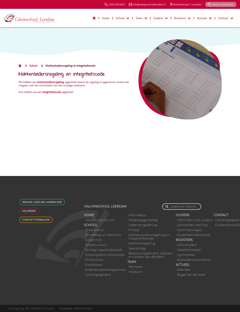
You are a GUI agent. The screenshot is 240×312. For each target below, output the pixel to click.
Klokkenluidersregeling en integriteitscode (70, 65)
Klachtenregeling (141, 243)
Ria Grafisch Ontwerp (39, 308)
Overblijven (94, 265)
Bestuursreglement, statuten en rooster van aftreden (150, 255)
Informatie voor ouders (194, 220)
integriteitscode (51, 92)
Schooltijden (187, 245)
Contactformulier (36, 219)
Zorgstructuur (96, 245)
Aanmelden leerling (192, 225)
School (122, 18)
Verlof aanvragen (189, 230)
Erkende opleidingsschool (105, 270)
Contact (225, 18)
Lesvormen (93, 240)
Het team (135, 267)
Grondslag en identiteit (103, 235)
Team (141, 18)
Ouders (161, 18)
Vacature (135, 272)
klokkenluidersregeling (50, 82)
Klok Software (83, 308)
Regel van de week (191, 274)
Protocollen (94, 260)
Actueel (204, 18)
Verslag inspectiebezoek (104, 250)
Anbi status (137, 215)
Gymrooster (186, 255)
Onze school (94, 230)
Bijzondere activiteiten (194, 260)
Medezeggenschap (143, 220)
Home (105, 18)
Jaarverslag (136, 248)
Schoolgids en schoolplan (105, 255)
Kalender (29, 211)
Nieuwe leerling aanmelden (42, 202)
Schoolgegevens (98, 274)
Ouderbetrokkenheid (193, 235)
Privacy (133, 230)
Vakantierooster (189, 250)
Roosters (182, 18)
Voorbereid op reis (99, 220)
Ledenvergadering (142, 225)
